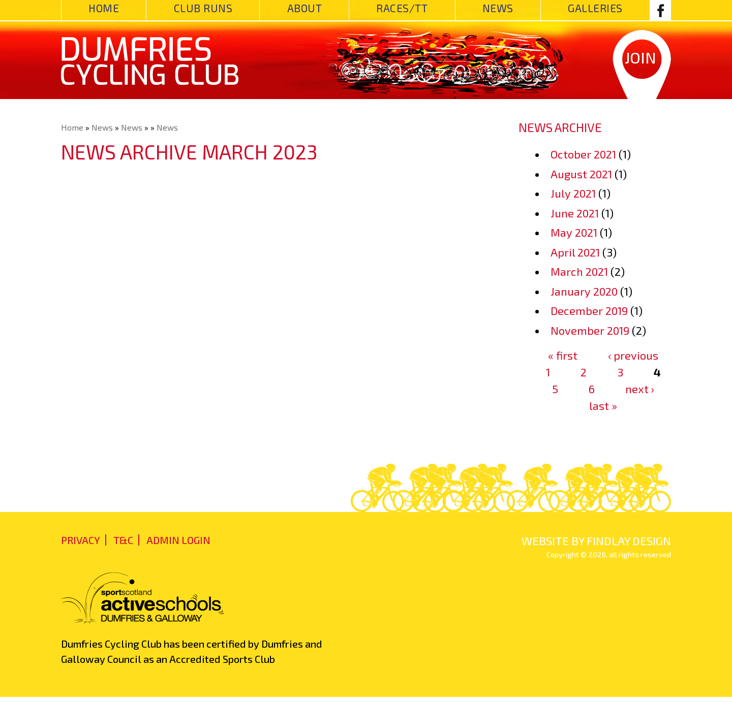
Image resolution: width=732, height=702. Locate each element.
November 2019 (590, 330)
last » (603, 405)
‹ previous (633, 355)
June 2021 (575, 212)
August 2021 (581, 173)
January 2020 (584, 291)
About (304, 8)
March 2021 (579, 271)
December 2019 (589, 310)
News (497, 8)
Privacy (80, 540)
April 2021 (575, 252)
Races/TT (402, 8)
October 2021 (583, 154)
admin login (178, 540)
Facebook (660, 10)
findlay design (629, 540)
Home (103, 8)
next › (639, 388)
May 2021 (574, 232)
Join (640, 57)
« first (562, 355)
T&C (123, 540)
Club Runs (203, 8)
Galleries (595, 8)
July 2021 (573, 193)
